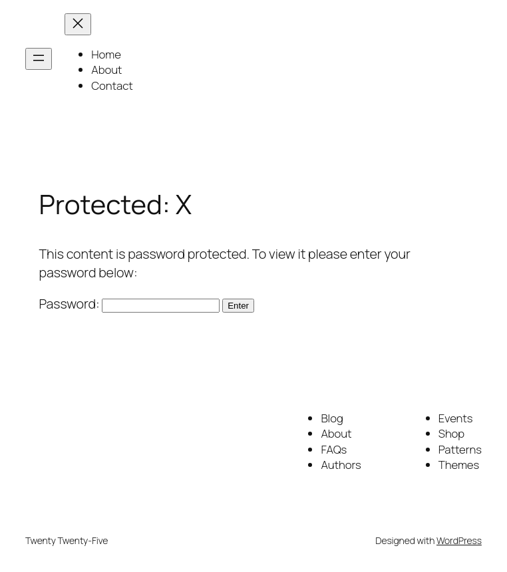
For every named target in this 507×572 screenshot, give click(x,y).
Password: (129, 304)
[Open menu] (38, 59)
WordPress (459, 540)
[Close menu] (78, 24)
